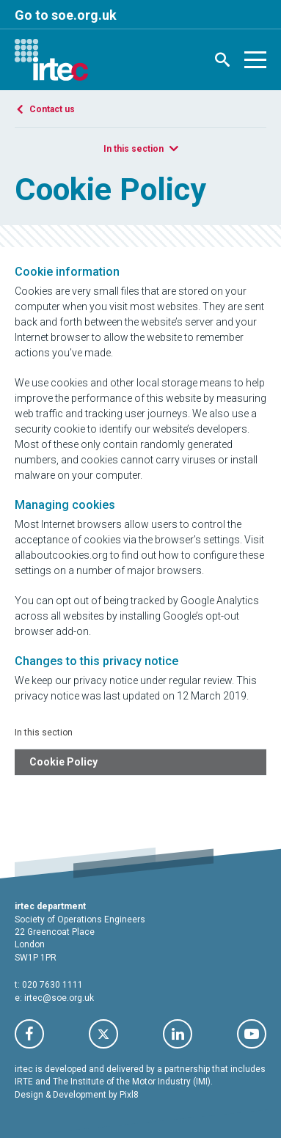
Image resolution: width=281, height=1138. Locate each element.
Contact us (52, 109)
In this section (133, 149)
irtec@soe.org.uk (59, 998)
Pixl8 (129, 1095)
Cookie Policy (63, 762)
